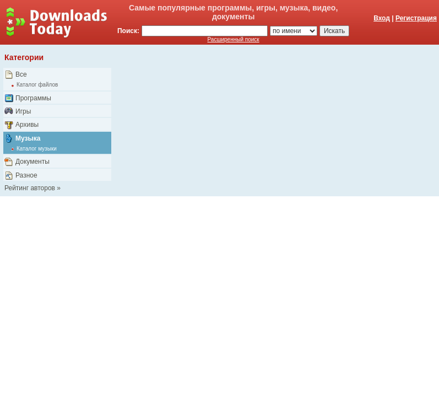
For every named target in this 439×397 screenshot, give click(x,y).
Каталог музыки (37, 149)
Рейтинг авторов (29, 188)
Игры (23, 111)
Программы (33, 98)
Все (21, 74)
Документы (32, 161)
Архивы (27, 124)
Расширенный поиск (233, 39)
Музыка (27, 138)
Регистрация (416, 18)
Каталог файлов (37, 85)
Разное (26, 175)
